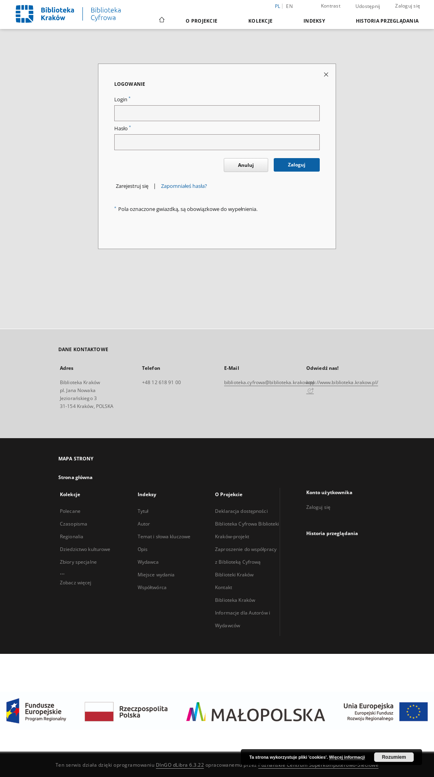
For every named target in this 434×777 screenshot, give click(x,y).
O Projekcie (201, 20)
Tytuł (143, 511)
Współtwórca (152, 587)
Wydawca (148, 562)
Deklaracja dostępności (241, 511)
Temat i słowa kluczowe (164, 536)
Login (122, 99)
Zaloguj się (407, 5)
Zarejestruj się (132, 186)
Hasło (122, 128)
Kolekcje (260, 20)
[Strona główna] (161, 20)
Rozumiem (394, 757)
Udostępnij (367, 6)
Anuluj (246, 165)
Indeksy (314, 20)
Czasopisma (73, 523)
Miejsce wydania (156, 574)
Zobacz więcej (76, 582)
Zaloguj (296, 164)
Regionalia (71, 536)
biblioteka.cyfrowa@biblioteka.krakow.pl (269, 382)
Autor (144, 523)
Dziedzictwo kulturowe (85, 549)
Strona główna (75, 477)
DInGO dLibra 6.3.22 (180, 765)
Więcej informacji (347, 757)
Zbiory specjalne (78, 562)
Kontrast (330, 5)
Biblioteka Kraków (235, 600)
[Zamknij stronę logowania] (327, 74)
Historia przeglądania (387, 20)
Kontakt (223, 587)
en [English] (289, 6)
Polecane (70, 511)
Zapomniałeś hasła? (184, 186)
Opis (143, 549)
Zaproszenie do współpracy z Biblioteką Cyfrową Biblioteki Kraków (246, 562)
